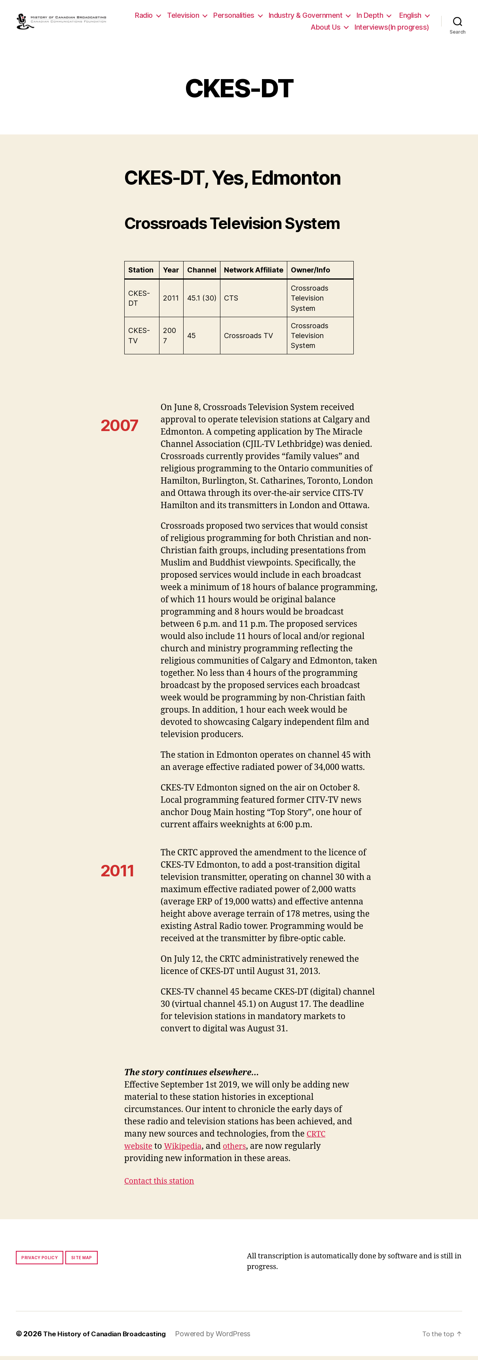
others (240, 1150)
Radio (182, 17)
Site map (81, 1261)
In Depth (408, 17)
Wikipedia (187, 1150)
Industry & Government (344, 17)
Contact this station (162, 1185)
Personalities (272, 17)
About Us (325, 29)
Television (221, 17)
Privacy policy (39, 1261)
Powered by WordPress (221, 1338)
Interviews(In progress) (392, 29)
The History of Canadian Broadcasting (108, 1338)
